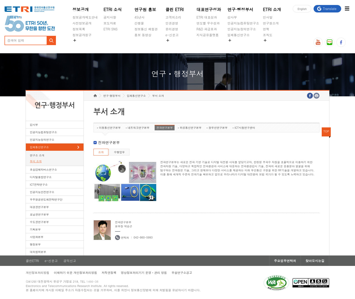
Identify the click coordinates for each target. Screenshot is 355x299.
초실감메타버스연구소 (243, 45)
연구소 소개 (37, 155)
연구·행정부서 (240, 9)
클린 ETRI (175, 9)
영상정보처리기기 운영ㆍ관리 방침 (144, 272)
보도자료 (109, 23)
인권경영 (172, 23)
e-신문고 (172, 35)
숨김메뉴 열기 (74, 40)
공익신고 (172, 45)
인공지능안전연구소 (42, 192)
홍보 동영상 (142, 35)
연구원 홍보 (145, 9)
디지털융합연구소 (41, 177)
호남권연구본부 (39, 214)
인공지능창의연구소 (242, 29)
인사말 (267, 17)
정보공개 (80, 9)
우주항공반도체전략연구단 (46, 199)
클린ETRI (32, 260)
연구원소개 (271, 23)
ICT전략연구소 (39, 184)
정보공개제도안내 (85, 17)
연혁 (266, 29)
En (302, 9)
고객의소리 (173, 17)
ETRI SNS (110, 29)
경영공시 (78, 45)
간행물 (139, 23)
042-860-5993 (143, 237)
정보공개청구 (81, 35)
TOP (326, 131)
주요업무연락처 (285, 260)
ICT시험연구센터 (245, 127)
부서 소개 (36, 161)
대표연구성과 (209, 9)
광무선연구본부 (218, 127)
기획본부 (35, 229)
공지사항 (109, 17)
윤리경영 (172, 29)
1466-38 (92, 281)
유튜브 (318, 42)
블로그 (329, 42)
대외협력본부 (38, 252)
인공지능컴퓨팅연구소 (243, 23)
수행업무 (119, 152)
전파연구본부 (164, 127)
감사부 (232, 17)
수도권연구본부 (39, 222)
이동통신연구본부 (110, 127)
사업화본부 (36, 237)
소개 (101, 152)
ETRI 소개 (272, 9)
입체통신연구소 (239, 35)
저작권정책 (109, 272)
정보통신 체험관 (146, 29)
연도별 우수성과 (208, 23)
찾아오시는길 (314, 260)
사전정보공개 (81, 23)
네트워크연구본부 (138, 127)
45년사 (139, 17)
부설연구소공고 (181, 272)
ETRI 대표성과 (207, 17)
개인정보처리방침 (37, 272)
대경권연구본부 (39, 207)
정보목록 (78, 29)
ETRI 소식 (112, 9)
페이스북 (341, 42)
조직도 (267, 35)
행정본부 (35, 244)
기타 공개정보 (273, 45)
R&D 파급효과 (207, 29)
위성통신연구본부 (190, 127)
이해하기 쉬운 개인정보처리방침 (75, 272)
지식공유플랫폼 (208, 35)
